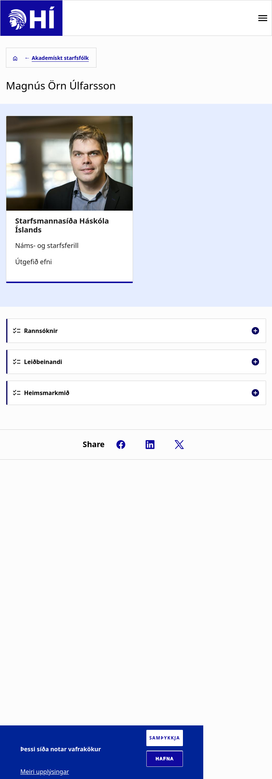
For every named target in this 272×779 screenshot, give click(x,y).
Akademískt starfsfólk (60, 57)
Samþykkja (164, 738)
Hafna (165, 758)
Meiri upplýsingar (44, 772)
